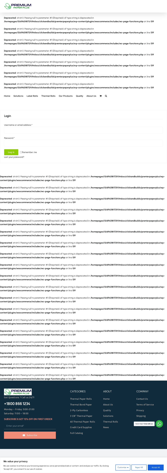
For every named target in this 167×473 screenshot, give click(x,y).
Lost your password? (14, 157)
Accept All (156, 467)
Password (9, 138)
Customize (122, 467)
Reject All (139, 467)
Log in (11, 152)
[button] (106, 95)
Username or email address (18, 125)
